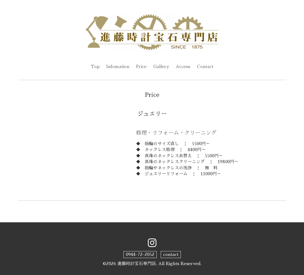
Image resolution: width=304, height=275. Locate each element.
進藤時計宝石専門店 (136, 264)
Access (183, 67)
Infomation (117, 67)
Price (141, 67)
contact (170, 254)
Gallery (161, 67)
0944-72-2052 (140, 254)
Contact (205, 67)
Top (95, 67)
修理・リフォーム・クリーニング (176, 132)
